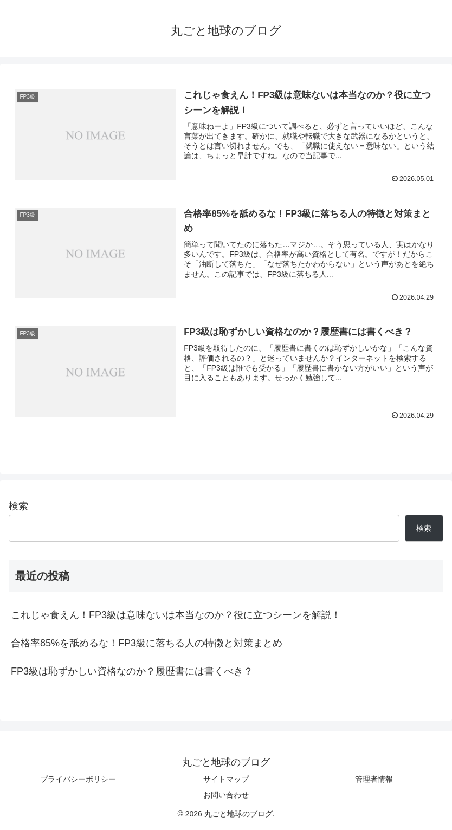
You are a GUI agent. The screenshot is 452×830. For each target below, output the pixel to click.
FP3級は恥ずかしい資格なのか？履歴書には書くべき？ (132, 671)
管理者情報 (374, 779)
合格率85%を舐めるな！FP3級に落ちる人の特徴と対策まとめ (146, 643)
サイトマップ (226, 779)
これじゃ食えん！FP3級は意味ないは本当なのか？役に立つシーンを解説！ (176, 614)
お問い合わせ (226, 794)
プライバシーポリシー (78, 779)
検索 (18, 506)
